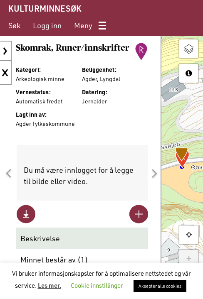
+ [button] (188, 259)
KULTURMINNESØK (44, 8)
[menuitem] (14, 25)
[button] (8, 173)
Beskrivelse (40, 238)
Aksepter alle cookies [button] (160, 286)
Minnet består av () (54, 260)
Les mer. (49, 285)
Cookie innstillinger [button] (97, 285)
